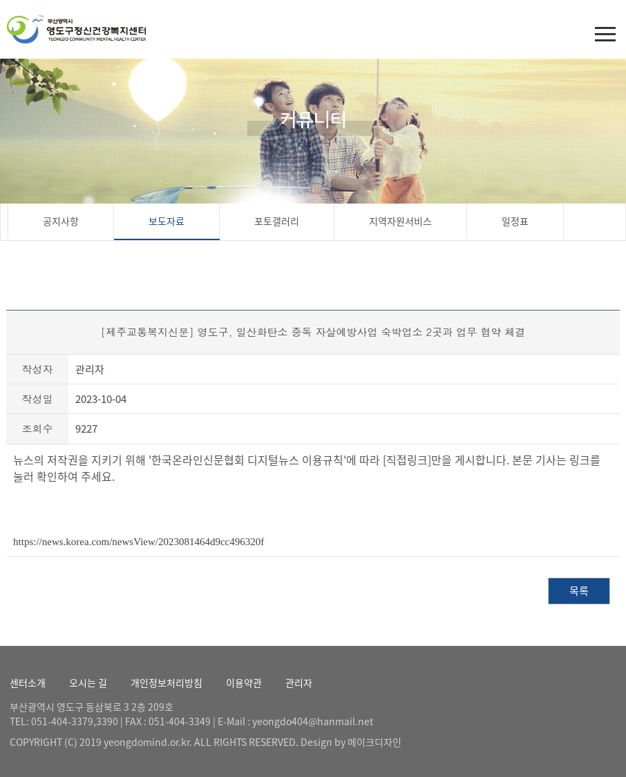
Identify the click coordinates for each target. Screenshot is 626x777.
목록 (579, 590)
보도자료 (166, 221)
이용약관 (244, 682)
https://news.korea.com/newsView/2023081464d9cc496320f (138, 541)
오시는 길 (88, 682)
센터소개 (28, 682)
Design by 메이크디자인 (351, 742)
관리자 (298, 682)
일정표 (515, 221)
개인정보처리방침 (166, 682)
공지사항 (61, 221)
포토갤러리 (276, 221)
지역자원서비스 (400, 221)
